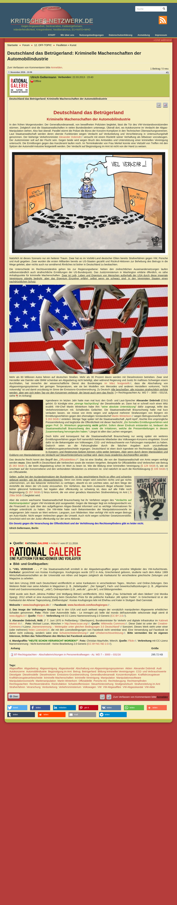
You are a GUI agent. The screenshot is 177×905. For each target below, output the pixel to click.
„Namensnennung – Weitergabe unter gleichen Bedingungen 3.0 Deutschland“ (77, 626)
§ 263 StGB (53, 419)
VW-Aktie (150, 687)
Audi (158, 668)
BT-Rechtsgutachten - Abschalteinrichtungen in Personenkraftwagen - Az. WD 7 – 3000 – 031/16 (67, 654)
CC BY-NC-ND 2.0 (99, 643)
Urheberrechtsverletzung (110, 633)
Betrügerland (89, 671)
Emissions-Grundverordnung (73, 674)
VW (99, 687)
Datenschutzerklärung (120, 35)
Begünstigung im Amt (60, 671)
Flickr (41, 615)
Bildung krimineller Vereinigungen (116, 671)
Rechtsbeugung (117, 680)
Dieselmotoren (48, 674)
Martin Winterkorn (123, 416)
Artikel (55, 543)
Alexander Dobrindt (71, 137)
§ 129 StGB (149, 465)
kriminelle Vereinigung (87, 677)
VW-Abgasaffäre (112, 687)
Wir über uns (67, 35)
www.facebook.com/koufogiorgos (88, 605)
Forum (26, 45)
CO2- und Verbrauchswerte (151, 671)
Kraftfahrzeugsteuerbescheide (26, 677)
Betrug (76, 671)
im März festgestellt (117, 383)
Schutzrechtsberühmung (73, 633)
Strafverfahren (17, 687)
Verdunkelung (49, 687)
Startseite (12, 45)
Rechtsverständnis (40, 684)
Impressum (161, 35)
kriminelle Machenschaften (58, 677)
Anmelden (56, 67)
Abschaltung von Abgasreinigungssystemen (100, 668)
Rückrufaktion (59, 684)
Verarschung (34, 687)
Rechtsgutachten (18, 684)
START (51, 35)
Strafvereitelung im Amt (147, 684)
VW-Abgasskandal (133, 687)
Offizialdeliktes (68, 459)
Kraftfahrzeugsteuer (149, 674)
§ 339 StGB (159, 469)
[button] (17, 707)
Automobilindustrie (36, 671)
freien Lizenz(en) (39, 629)
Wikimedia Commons (114, 623)
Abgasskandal (66, 668)
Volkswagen (89, 687)
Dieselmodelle (30, 674)
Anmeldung (144, 35)
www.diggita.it (18, 615)
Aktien (128, 668)
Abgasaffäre (16, 668)
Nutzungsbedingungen (91, 35)
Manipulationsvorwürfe (21, 680)
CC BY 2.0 (118, 615)
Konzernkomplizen (126, 674)
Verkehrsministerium (70, 687)
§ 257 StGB (34, 492)
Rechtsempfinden (137, 680)
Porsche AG (100, 680)
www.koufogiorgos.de (37, 605)
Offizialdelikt (85, 680)
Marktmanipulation (46, 680)
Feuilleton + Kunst (66, 45)
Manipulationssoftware (128, 677)
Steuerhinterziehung (102, 684)
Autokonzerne (17, 671)
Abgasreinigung (48, 668)
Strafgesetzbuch (124, 684)
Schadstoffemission (79, 684)
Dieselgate (15, 674)
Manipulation (108, 677)
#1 (167, 72)
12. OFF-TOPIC (43, 45)
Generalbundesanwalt (102, 674)
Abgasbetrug (31, 668)
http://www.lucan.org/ (77, 623)
